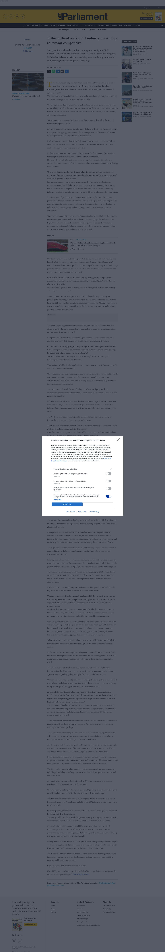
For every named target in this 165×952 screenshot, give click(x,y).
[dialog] (82, 476)
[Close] (119, 440)
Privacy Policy (94, 512)
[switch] (108, 473)
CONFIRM (67, 504)
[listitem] (82, 469)
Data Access (82, 512)
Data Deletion (70, 512)
